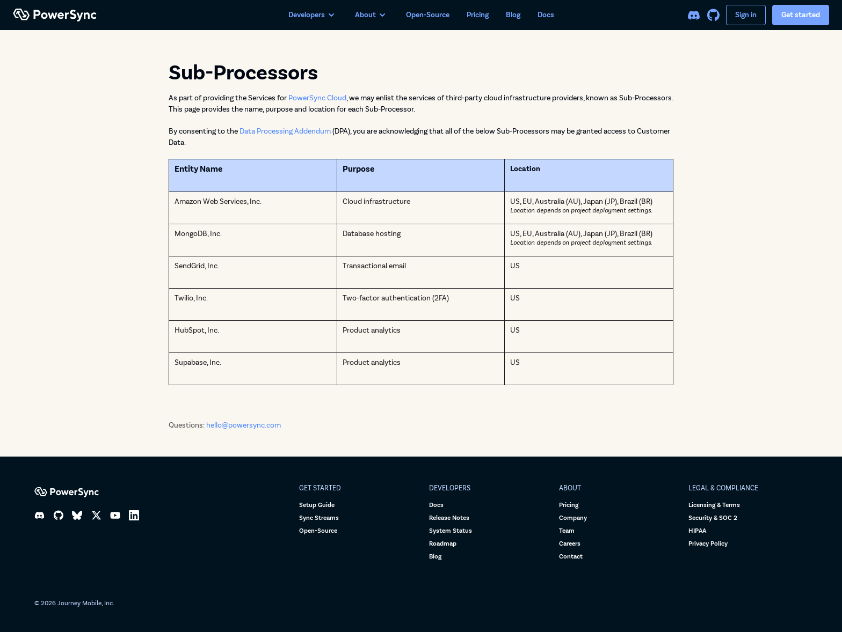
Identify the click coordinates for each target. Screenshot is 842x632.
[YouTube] (115, 515)
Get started (800, 14)
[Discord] (693, 15)
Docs (546, 14)
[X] (96, 515)
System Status (450, 531)
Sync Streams (319, 518)
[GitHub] (713, 15)
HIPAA (697, 531)
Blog (513, 14)
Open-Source (427, 14)
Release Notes (449, 518)
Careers (569, 544)
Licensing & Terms (714, 505)
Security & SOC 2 (712, 518)
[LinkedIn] (134, 515)
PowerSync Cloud (317, 97)
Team (567, 531)
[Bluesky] (77, 515)
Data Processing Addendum (285, 131)
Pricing (478, 14)
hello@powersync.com (243, 425)
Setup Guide (317, 505)
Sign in (746, 14)
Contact (571, 557)
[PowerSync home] (142, 15)
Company (573, 518)
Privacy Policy (708, 544)
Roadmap (442, 544)
